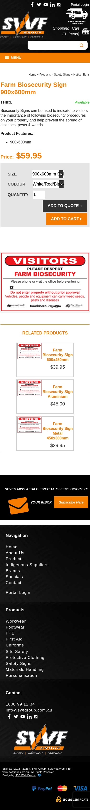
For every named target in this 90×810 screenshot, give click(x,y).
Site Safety (17, 651)
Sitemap (7, 768)
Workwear (16, 621)
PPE (10, 633)
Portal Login (80, 4)
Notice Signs (81, 74)
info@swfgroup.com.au (29, 710)
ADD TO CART (66, 219)
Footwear (15, 627)
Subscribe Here (71, 502)
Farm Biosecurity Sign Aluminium (57, 392)
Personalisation (21, 675)
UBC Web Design (25, 775)
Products (45, 74)
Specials (14, 577)
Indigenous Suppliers (27, 565)
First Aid (14, 639)
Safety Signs (62, 74)
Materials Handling (25, 669)
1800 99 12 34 (20, 704)
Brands (13, 571)
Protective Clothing (25, 657)
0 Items (71, 34)
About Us (15, 553)
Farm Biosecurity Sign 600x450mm (57, 355)
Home (32, 74)
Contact (14, 582)
